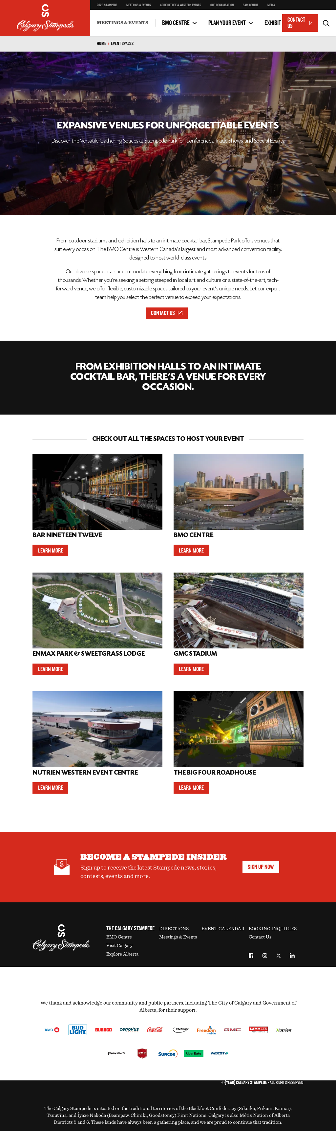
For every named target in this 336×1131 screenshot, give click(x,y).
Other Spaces (110, 18)
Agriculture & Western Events (180, 5)
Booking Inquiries (273, 928)
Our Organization (222, 5)
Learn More (50, 550)
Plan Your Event (227, 23)
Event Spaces (122, 43)
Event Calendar (222, 928)
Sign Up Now (261, 867)
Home (101, 43)
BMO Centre (176, 23)
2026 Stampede (107, 5)
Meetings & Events (138, 5)
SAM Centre (250, 5)
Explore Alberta (122, 954)
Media (271, 5)
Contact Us (299, 22)
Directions (174, 928)
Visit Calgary (119, 945)
